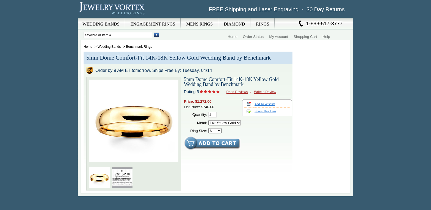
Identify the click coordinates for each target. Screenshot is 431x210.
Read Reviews (237, 92)
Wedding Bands (109, 47)
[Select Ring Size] (215, 130)
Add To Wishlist (265, 104)
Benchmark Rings (139, 47)
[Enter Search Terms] (118, 35)
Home (232, 37)
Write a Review (265, 92)
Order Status (253, 37)
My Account (278, 37)
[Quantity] (212, 114)
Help (326, 37)
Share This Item (265, 111)
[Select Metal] (224, 122)
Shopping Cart (305, 37)
